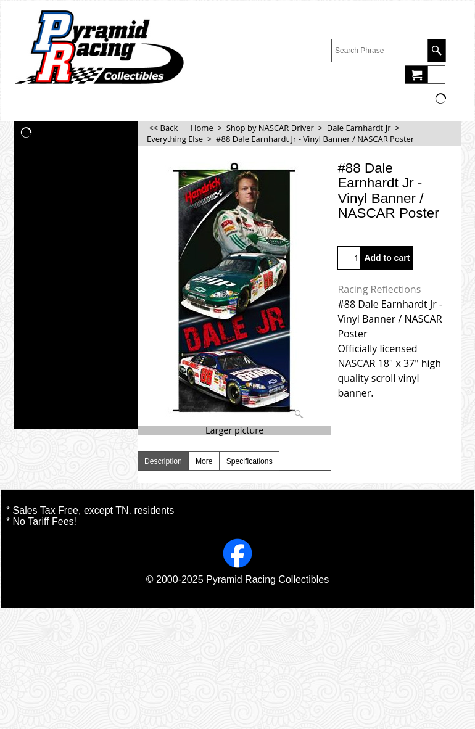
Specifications (249, 461)
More (204, 461)
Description (163, 461)
